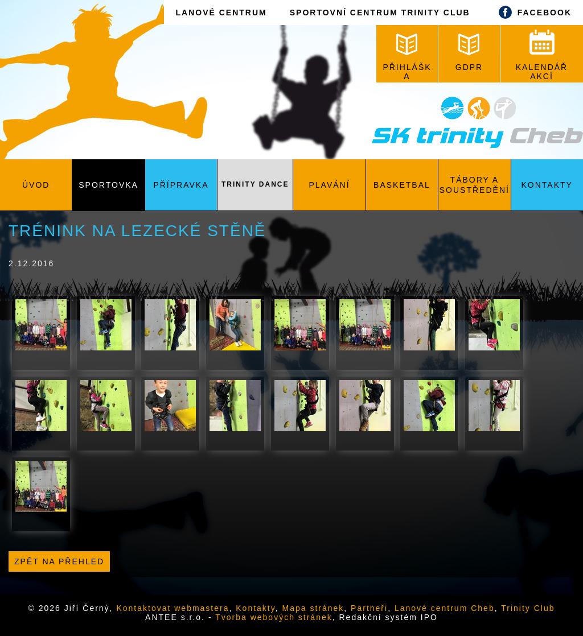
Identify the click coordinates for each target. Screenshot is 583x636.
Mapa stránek (313, 608)
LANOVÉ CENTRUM (220, 12)
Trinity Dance (255, 184)
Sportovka (108, 184)
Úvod (36, 184)
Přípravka (180, 184)
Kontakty (547, 184)
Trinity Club (528, 608)
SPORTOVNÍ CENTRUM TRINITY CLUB (380, 12)
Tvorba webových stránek (273, 617)
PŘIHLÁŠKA (407, 57)
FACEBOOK (532, 12)
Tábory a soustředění (475, 185)
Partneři (369, 608)
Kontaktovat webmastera (172, 608)
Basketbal (401, 184)
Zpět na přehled (59, 561)
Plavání (329, 184)
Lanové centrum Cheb (445, 608)
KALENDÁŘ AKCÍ (542, 55)
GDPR (469, 53)
